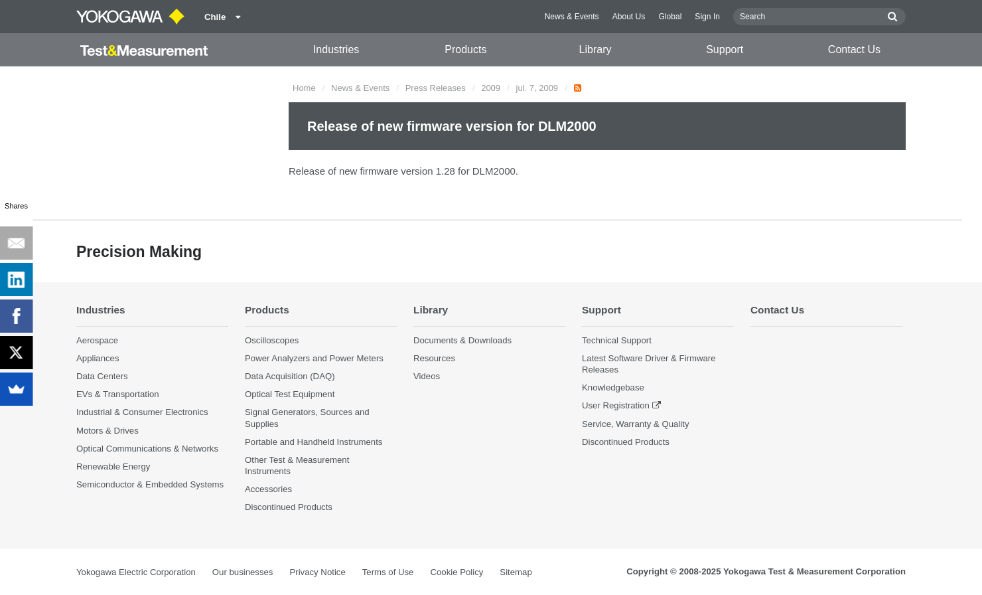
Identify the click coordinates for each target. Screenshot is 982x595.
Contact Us (854, 49)
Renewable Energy (113, 466)
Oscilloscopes (272, 340)
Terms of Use (388, 572)
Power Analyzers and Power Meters (314, 358)
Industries (336, 49)
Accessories (268, 489)
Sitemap (515, 572)
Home (304, 88)
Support (724, 49)
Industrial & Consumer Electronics (142, 412)
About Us (629, 16)
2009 (490, 88)
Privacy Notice (317, 572)
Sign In (707, 16)
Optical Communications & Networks (147, 449)
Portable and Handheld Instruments (313, 442)
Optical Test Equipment (289, 394)
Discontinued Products (288, 507)
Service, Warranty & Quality (635, 424)
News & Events (572, 16)
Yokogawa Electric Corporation (136, 572)
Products (465, 49)
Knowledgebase (613, 387)
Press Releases (435, 88)
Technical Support (617, 340)
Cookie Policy (456, 572)
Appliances (97, 358)
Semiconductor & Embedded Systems (150, 484)
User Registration (616, 405)
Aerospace (97, 340)
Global (669, 16)
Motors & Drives (107, 431)
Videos (426, 376)
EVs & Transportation (117, 394)
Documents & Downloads (462, 340)
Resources (434, 358)
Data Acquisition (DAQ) (290, 376)
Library (595, 49)
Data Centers (102, 376)
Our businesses (242, 572)
